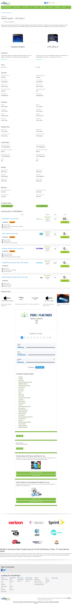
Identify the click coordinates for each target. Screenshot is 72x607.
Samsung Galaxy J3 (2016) (24, 397)
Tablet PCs (19, 581)
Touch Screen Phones (38, 582)
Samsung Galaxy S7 (22, 425)
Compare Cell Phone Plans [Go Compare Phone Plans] (36, 472)
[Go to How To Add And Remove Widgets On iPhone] (49, 298)
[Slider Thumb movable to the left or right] (25, 348)
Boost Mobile (3, 591)
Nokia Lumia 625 (22, 413)
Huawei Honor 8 (21, 403)
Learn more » (4, 59)
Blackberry (47, 581)
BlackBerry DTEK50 (22, 383)
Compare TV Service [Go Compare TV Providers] (36, 499)
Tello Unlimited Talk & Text (10, 233)
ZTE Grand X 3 (21, 387)
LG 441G (20, 376)
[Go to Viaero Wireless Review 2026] (21, 298)
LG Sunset (20, 399)
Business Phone (16, 7)
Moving (63, 7)
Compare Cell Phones (6, 12)
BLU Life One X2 (22, 418)
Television (27, 581)
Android (46, 579)
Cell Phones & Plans (6, 7)
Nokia (10, 587)
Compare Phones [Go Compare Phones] (36, 475)
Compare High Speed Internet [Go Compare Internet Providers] (36, 501)
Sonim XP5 (20, 390)
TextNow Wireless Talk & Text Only (12, 248)
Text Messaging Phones (39, 584)
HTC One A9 (21, 396)
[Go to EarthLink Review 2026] (35, 298)
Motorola (11, 586)
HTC (10, 582)
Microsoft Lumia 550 (22, 427)
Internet (35, 7)
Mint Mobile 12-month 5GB (10, 218)
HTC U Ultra (21, 389)
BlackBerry (11, 581)
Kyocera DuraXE (22, 423)
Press (53, 2)
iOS (46, 582)
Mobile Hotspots (20, 579)
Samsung (11, 589)
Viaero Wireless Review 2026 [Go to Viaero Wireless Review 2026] (21, 304)
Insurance (50, 7)
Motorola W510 (21, 401)
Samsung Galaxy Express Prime (25, 416)
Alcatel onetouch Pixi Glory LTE (25, 382)
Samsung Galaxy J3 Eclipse (24, 422)
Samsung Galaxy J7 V (23, 409)
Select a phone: (36, 318)
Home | (39, 598)
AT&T (2, 581)
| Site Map (65, 598)
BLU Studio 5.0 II (22, 408)
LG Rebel (20, 378)
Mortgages (57, 7)
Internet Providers (28, 579)
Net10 (2, 587)
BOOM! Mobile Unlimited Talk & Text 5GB (15, 277)
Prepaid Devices (37, 581)
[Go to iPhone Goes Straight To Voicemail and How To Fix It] (7, 298)
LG (10, 584)
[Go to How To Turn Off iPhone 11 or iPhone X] (63, 298)
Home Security (43, 7)
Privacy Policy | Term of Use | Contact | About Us (51, 598)
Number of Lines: (36, 333)
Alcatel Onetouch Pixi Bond (24, 406)
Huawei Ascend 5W (22, 411)
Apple (10, 579)
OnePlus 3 (20, 420)
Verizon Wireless (4, 579)
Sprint (2, 582)
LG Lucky (20, 404)
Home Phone (25, 7)
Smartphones (36, 579)
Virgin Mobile (3, 586)
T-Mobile (3, 584)
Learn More (19, 435)
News (49, 2)
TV (31, 7)
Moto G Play (21, 380)
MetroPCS (3, 589)
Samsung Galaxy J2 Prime (24, 385)
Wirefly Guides (54, 578)
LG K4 (19, 392)
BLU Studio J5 (21, 415)
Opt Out (69, 597)
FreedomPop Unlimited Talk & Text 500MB (15, 262)
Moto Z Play (21, 394)
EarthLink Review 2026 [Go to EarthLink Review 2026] (34, 304)
